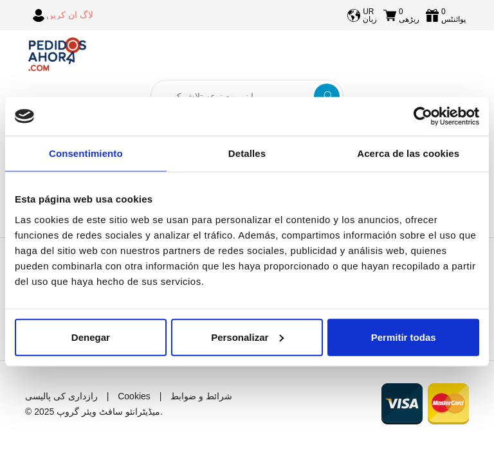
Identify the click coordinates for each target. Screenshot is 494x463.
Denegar (90, 336)
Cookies (134, 396)
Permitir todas (403, 336)
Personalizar (247, 336)
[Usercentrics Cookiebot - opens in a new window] (423, 116)
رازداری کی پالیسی (61, 396)
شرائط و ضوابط (201, 396)
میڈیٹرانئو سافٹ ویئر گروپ (108, 411)
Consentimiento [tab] (86, 153)
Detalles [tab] (247, 153)
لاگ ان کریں (69, 14)
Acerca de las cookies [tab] (408, 153)
